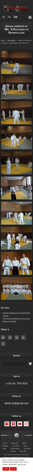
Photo (4, 448)
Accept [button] (13, 469)
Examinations (15, 448)
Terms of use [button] (22, 464)
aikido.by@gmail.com (16, 403)
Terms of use (25, 457)
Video (25, 446)
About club (14, 443)
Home (5, 443)
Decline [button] (6, 469)
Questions (27, 448)
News (24, 443)
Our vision (15, 446)
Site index (23, 451)
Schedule (5, 446)
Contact (13, 451)
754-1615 (16, 383)
